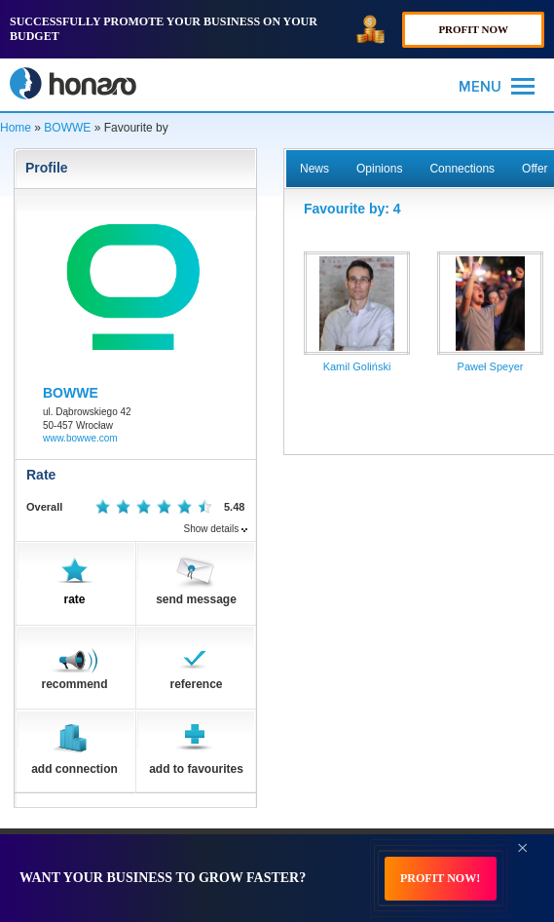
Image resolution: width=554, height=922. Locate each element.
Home (15, 127)
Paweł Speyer (491, 366)
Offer (534, 168)
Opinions (379, 168)
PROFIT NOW (473, 29)
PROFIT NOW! (440, 878)
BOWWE (67, 127)
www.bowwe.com (80, 438)
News (314, 168)
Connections (462, 168)
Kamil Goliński (357, 366)
